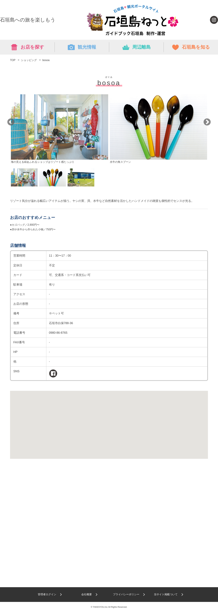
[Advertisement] (109, 497)
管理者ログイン (47, 594)
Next (207, 122)
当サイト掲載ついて (166, 594)
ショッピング (29, 60)
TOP (12, 60)
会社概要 (86, 594)
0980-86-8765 (58, 332)
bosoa (46, 60)
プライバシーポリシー (126, 594)
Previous (11, 122)
